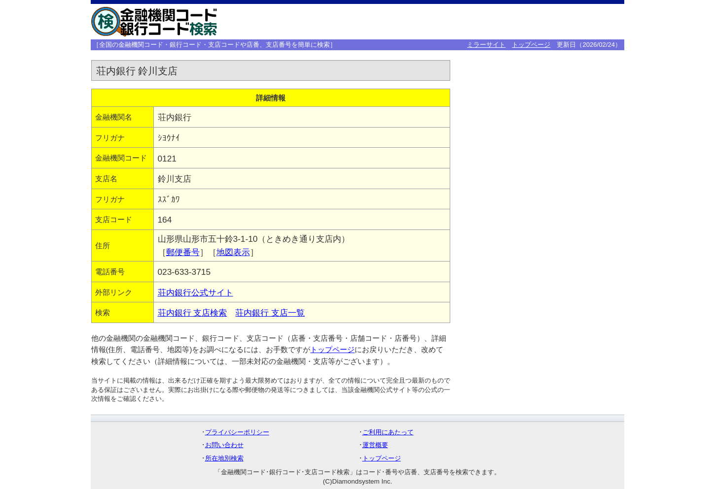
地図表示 (233, 252)
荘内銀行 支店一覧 (270, 313)
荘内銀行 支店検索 (192, 313)
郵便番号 (183, 252)
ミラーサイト (486, 44)
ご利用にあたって (388, 432)
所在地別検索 (224, 458)
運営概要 (375, 445)
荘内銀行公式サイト (195, 292)
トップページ (531, 44)
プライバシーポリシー (237, 432)
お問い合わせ (224, 445)
